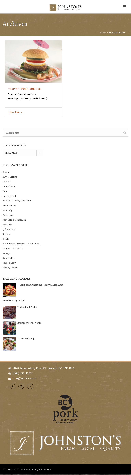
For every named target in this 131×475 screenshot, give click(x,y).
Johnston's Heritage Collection (17, 201)
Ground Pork (9, 186)
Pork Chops (8, 215)
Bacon (6, 172)
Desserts (6, 182)
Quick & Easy (9, 229)
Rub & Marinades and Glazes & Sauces (21, 244)
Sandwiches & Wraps (13, 248)
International (9, 196)
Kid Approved (9, 205)
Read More (15, 112)
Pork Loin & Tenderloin (14, 220)
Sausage (6, 253)
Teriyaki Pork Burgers (24, 89)
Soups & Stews (9, 263)
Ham (5, 191)
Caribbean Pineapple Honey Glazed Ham (41, 285)
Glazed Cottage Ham (13, 300)
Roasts (6, 239)
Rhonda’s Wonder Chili (29, 323)
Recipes (6, 234)
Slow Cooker (8, 258)
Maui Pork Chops (26, 338)
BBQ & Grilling (10, 177)
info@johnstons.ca (24, 378)
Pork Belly (7, 210)
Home (103, 33)
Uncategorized (10, 268)
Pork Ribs (7, 225)
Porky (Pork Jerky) (27, 307)
